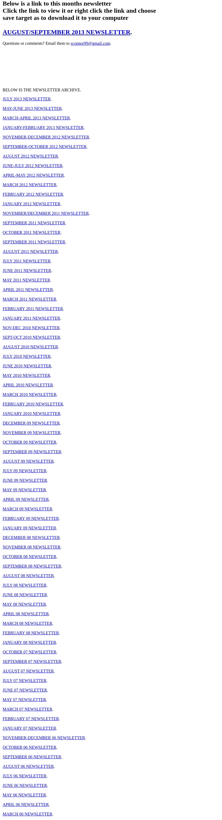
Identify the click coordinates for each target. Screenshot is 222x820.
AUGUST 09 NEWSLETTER (28, 461)
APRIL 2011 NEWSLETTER (28, 289)
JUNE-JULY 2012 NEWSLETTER (32, 165)
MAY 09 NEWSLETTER (24, 490)
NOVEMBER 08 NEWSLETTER (32, 547)
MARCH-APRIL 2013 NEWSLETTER (36, 118)
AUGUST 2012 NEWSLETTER (30, 156)
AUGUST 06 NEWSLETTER (28, 766)
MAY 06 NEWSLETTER (24, 795)
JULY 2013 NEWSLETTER (27, 99)
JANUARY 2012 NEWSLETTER (31, 204)
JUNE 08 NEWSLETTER (25, 594)
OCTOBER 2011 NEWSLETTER (32, 232)
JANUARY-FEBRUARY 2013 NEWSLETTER (43, 127)
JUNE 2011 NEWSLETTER (27, 270)
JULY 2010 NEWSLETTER (27, 356)
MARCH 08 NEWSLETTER (27, 623)
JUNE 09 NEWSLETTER (25, 480)
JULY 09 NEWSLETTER (25, 471)
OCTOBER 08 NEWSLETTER (29, 556)
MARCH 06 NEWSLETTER (27, 814)
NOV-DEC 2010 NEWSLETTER (31, 328)
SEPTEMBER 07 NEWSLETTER (32, 661)
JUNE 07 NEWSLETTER (25, 690)
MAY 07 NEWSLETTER (24, 699)
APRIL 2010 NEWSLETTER (28, 385)
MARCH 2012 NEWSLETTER (30, 184)
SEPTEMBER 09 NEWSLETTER (32, 451)
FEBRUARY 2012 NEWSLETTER (33, 194)
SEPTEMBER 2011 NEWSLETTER (34, 223)
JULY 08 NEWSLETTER (25, 585)
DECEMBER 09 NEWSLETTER (31, 423)
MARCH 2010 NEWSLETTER (30, 394)
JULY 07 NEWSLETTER (25, 680)
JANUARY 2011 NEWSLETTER (31, 318)
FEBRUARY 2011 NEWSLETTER (33, 308)
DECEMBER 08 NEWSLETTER (31, 537)
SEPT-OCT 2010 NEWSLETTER (31, 337)
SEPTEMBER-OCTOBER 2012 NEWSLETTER (45, 146)
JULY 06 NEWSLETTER (25, 776)
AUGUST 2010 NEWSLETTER (30, 347)
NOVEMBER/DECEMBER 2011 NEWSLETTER (46, 213)
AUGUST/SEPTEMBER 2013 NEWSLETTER (66, 32)
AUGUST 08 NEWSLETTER (28, 575)
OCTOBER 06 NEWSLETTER (29, 747)
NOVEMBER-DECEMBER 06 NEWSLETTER (44, 738)
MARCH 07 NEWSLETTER (27, 709)
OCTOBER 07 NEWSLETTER (29, 652)
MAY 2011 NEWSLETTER (26, 280)
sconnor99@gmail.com (90, 43)
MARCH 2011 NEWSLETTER (29, 299)
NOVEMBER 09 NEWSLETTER (32, 432)
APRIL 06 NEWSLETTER (26, 804)
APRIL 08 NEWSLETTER (26, 614)
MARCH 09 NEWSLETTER (27, 509)
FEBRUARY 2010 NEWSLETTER (33, 404)
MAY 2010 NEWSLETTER (26, 375)
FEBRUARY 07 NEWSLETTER (31, 718)
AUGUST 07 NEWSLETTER (28, 671)
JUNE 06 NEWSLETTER (25, 785)
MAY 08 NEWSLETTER (24, 604)
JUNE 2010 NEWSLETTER (27, 366)
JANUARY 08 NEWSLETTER (29, 642)
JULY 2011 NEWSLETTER (27, 261)
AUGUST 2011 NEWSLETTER (30, 251)
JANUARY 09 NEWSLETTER (29, 528)
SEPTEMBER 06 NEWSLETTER (32, 757)
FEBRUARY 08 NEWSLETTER (31, 633)
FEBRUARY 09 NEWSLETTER (31, 518)
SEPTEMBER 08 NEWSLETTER (32, 566)
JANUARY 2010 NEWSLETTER (31, 413)
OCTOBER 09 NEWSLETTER (29, 442)
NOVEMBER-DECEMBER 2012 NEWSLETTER (46, 137)
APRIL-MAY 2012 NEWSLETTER (33, 175)
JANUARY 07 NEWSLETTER (29, 728)
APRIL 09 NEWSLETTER (26, 499)
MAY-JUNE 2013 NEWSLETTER (32, 108)
